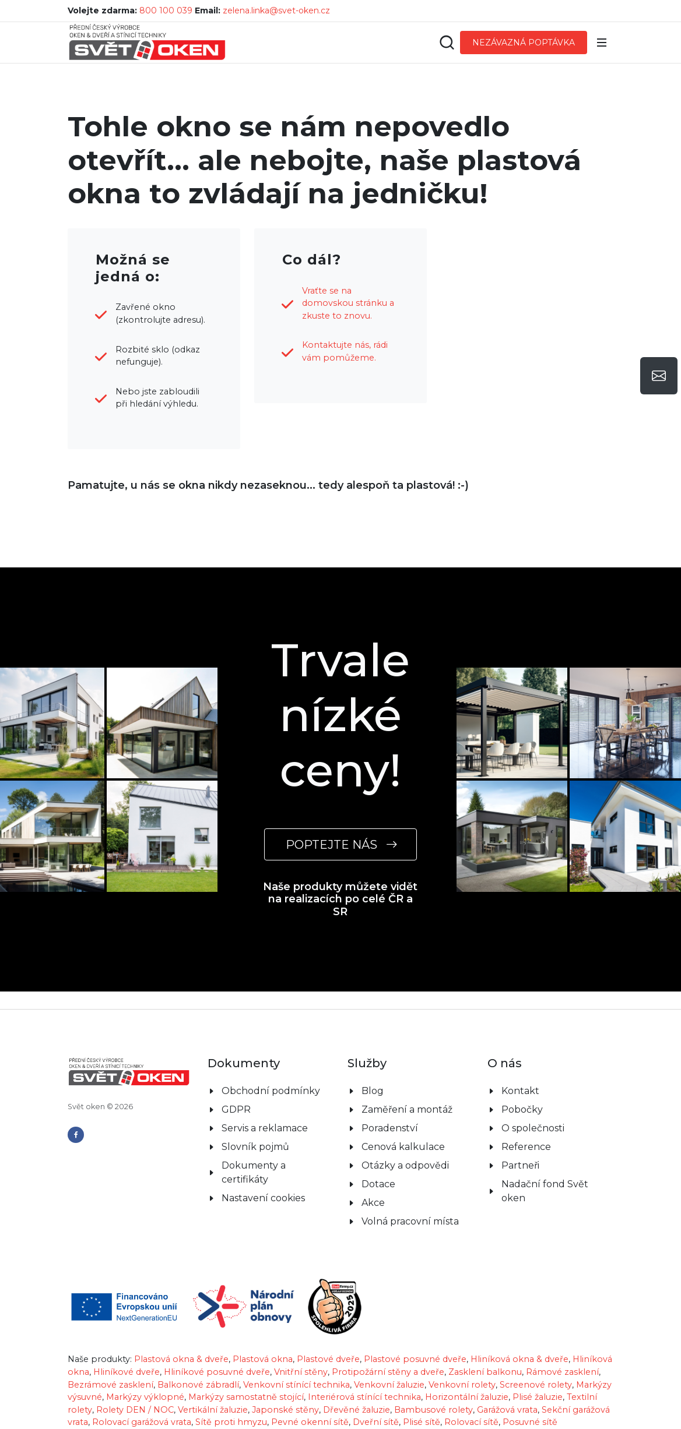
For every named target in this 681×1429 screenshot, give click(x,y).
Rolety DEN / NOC (135, 1410)
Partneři (520, 1165)
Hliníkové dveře (126, 1372)
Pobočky (522, 1109)
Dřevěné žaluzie (356, 1410)
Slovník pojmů (255, 1146)
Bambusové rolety (433, 1410)
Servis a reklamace (265, 1128)
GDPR (236, 1109)
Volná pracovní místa (410, 1221)
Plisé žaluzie (537, 1397)
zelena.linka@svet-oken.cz (276, 10)
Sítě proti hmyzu (231, 1422)
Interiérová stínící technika (364, 1397)
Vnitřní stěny (301, 1372)
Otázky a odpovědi (405, 1165)
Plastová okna (263, 1359)
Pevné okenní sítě (310, 1422)
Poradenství (389, 1128)
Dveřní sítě (376, 1422)
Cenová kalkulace (403, 1146)
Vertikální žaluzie (213, 1410)
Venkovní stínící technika (296, 1384)
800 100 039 (165, 10)
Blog (372, 1090)
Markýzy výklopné (145, 1397)
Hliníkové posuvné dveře (217, 1372)
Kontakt (520, 1090)
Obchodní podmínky (271, 1090)
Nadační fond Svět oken (544, 1191)
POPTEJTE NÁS (340, 844)
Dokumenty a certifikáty (254, 1172)
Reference (526, 1146)
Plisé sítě (421, 1422)
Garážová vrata (507, 1410)
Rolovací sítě (471, 1422)
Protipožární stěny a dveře (388, 1372)
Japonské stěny (285, 1410)
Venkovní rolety (462, 1384)
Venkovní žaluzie (389, 1384)
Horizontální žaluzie (466, 1397)
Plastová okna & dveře (181, 1359)
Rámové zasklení (562, 1372)
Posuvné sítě (530, 1422)
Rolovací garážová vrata (141, 1422)
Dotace (378, 1184)
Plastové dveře (328, 1359)
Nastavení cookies (263, 1198)
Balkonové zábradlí (198, 1384)
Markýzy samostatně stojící (246, 1397)
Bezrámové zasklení (110, 1384)
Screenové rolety (536, 1384)
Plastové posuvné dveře (415, 1359)
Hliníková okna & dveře (519, 1359)
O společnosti (532, 1128)
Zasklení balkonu (485, 1372)
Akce (373, 1202)
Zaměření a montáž (406, 1109)
